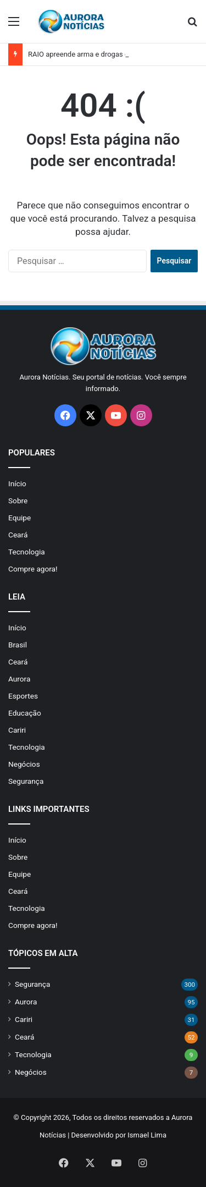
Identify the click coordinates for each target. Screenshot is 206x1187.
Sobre (17, 500)
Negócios (24, 764)
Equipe (19, 517)
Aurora (19, 678)
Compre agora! (33, 568)
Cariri (17, 730)
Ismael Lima (146, 1135)
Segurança (25, 781)
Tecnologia (26, 551)
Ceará (17, 534)
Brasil (17, 644)
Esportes (23, 695)
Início (17, 483)
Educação (24, 712)
